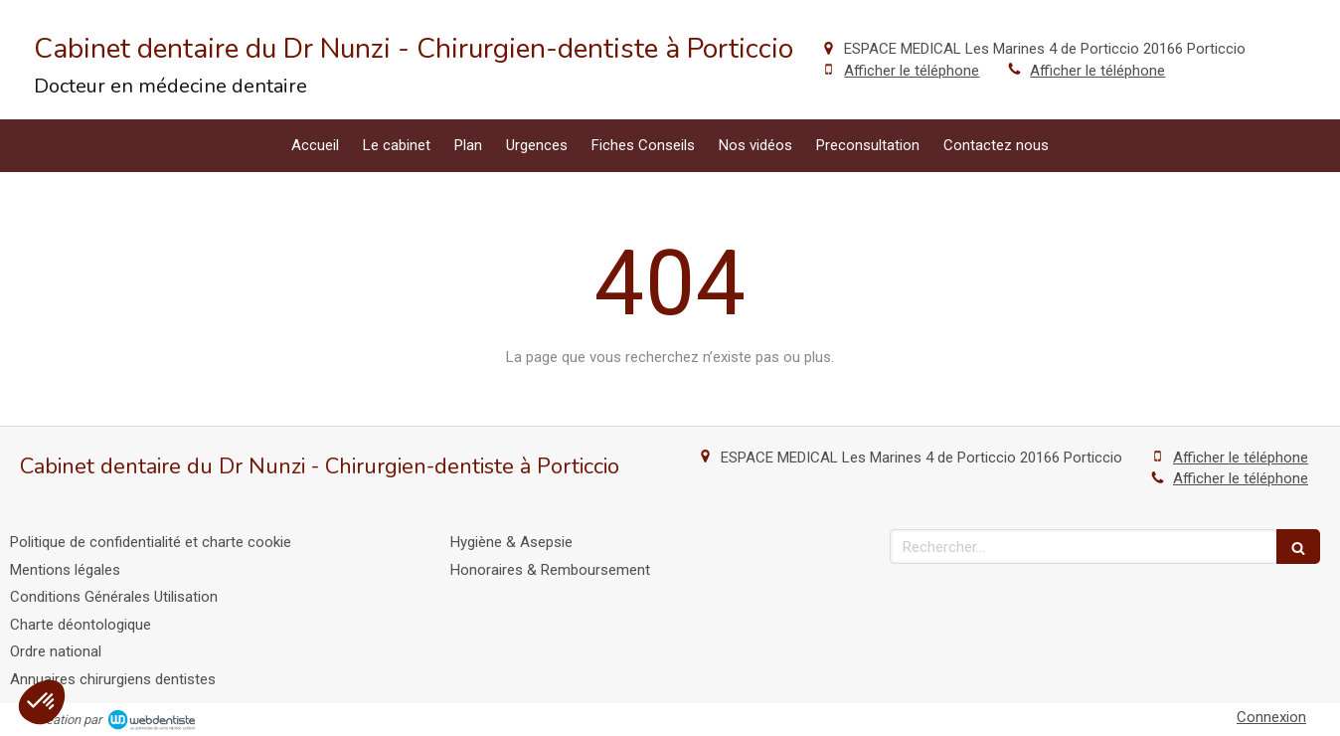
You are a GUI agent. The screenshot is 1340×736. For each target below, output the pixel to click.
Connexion (1271, 717)
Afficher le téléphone (911, 71)
